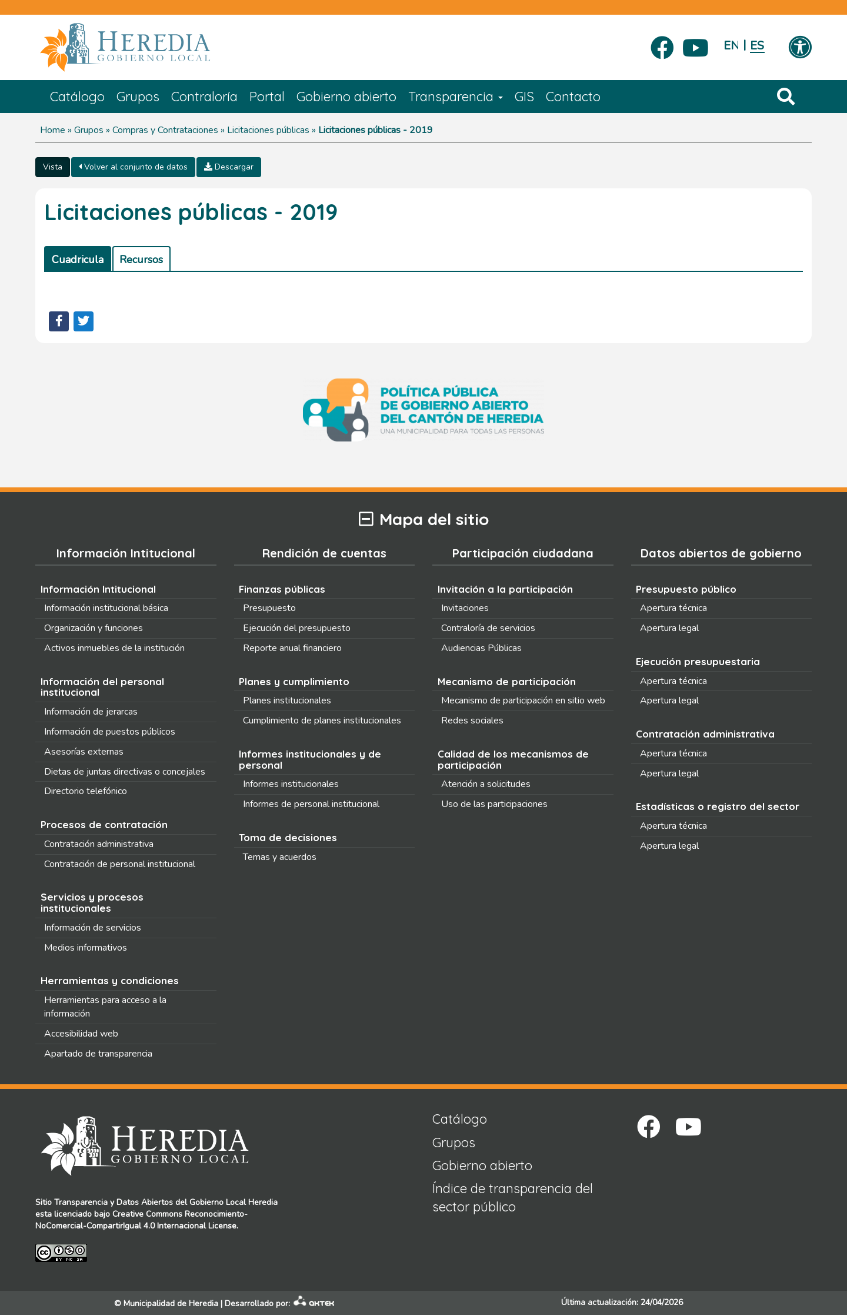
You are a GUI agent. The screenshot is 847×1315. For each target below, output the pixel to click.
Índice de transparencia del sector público (512, 1197)
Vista (52, 166)
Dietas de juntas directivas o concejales (124, 771)
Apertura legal (669, 628)
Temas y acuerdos (279, 857)
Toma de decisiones (288, 837)
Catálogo (77, 96)
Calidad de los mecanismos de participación (513, 759)
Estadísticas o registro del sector (717, 806)
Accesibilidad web (81, 1033)
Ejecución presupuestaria (698, 661)
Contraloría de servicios (488, 628)
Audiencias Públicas (481, 648)
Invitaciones (465, 608)
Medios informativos (85, 947)
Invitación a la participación (505, 589)
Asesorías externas (84, 751)
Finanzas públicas (282, 589)
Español (757, 46)
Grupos (137, 96)
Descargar (229, 166)
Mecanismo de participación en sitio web (523, 700)
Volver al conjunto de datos (133, 166)
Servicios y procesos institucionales (92, 902)
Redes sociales (472, 720)
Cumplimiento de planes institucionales (322, 720)
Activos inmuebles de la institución (114, 648)
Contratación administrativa (99, 844)
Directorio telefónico (85, 791)
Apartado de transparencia (98, 1053)
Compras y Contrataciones (165, 130)
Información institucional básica (106, 608)
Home (52, 130)
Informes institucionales (291, 784)
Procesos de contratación (104, 824)
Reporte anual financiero (292, 648)
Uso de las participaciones (494, 804)
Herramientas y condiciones (110, 980)
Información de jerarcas (91, 711)
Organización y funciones (93, 628)
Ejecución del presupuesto (297, 628)
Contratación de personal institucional (119, 864)
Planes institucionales (287, 700)
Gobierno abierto (346, 96)
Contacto (573, 96)
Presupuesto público (686, 589)
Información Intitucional (98, 589)
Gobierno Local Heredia (233, 1202)
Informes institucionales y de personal (310, 759)
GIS (524, 96)
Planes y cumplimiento (294, 681)
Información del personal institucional (102, 687)
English (730, 46)
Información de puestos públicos (109, 731)
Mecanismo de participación (507, 681)
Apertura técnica (673, 608)
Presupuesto (269, 608)
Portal (267, 96)
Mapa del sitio (424, 519)
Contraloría (204, 96)
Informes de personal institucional (311, 804)
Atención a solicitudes (486, 784)
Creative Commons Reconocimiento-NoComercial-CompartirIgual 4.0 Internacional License (141, 1219)
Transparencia (455, 96)
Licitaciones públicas (268, 130)
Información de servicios (92, 927)
